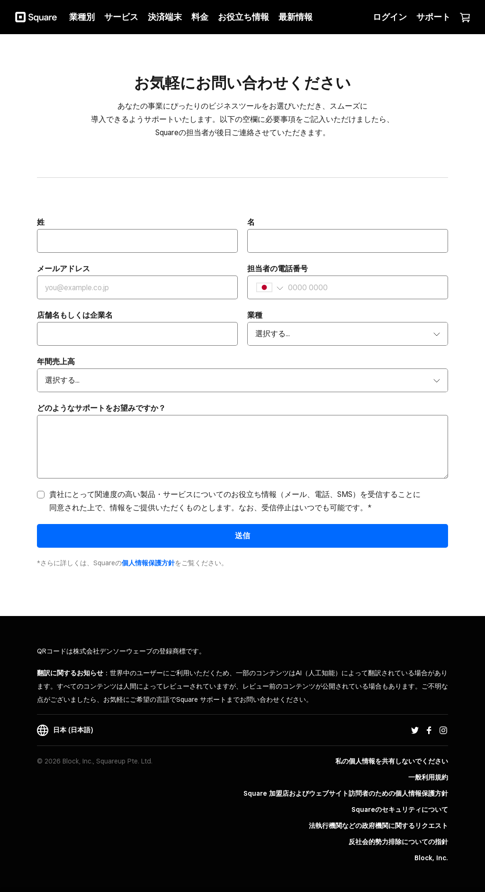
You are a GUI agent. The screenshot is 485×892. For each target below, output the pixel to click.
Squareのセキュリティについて (399, 809)
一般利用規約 (428, 777)
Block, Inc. (431, 858)
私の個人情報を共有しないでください (391, 761)
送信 (242, 535)
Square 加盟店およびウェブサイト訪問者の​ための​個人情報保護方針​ (345, 793)
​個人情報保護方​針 (148, 563)
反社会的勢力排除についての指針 (398, 842)
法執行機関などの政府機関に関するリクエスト (378, 825)
